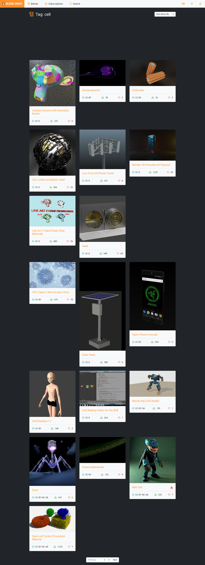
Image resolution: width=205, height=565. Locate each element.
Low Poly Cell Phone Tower (98, 173)
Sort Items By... (165, 14)
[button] (192, 4)
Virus (35, 490)
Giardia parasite (91, 90)
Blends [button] (33, 4)
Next (115, 560)
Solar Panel (88, 354)
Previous (92, 560)
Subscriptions (54, 4)
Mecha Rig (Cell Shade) (145, 401)
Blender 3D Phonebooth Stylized (151, 164)
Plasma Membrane (93, 467)
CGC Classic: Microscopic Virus (50, 292)
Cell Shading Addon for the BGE (100, 410)
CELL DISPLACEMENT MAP (48, 179)
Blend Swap (12, 4)
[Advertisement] (102, 39)
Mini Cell (137, 487)
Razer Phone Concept (145, 334)
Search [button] (74, 4)
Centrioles (138, 90)
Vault (85, 246)
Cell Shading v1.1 (42, 421)
